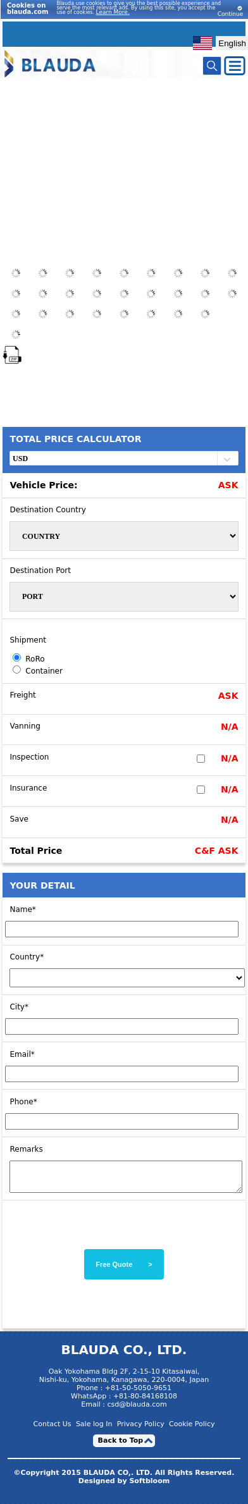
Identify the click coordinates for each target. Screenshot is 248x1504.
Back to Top (121, 1446)
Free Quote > (124, 1270)
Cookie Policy (191, 1430)
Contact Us (52, 1430)
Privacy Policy (140, 1430)
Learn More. (113, 12)
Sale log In (94, 1430)
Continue (230, 11)
